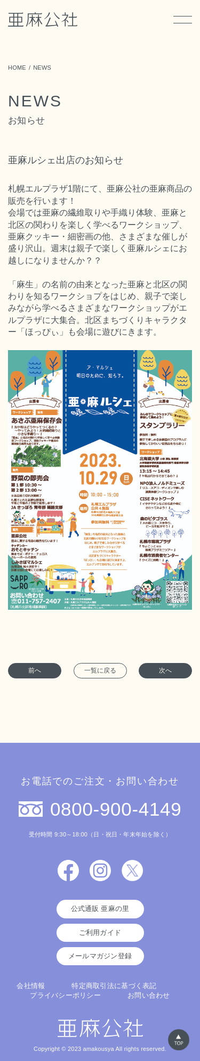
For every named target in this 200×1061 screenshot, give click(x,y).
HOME (17, 67)
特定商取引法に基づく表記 (113, 986)
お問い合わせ (148, 995)
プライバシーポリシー (65, 995)
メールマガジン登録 (100, 956)
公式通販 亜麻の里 (100, 909)
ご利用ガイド (100, 932)
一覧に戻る (100, 670)
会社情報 (31, 986)
